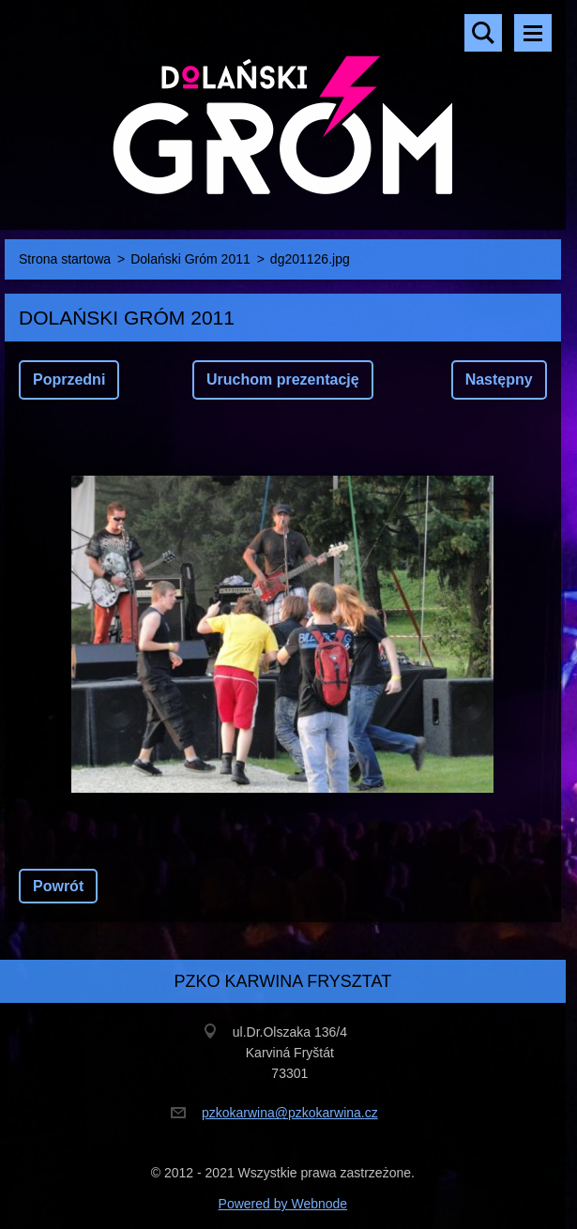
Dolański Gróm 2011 (190, 258)
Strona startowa (65, 258)
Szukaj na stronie (483, 33)
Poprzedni (69, 379)
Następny (499, 379)
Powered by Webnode (283, 1203)
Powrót (58, 886)
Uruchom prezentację (282, 379)
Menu (533, 33)
